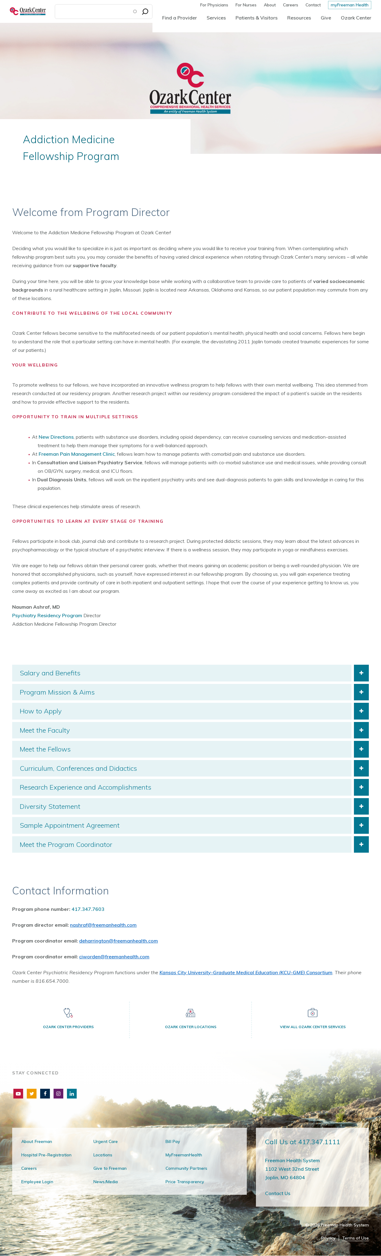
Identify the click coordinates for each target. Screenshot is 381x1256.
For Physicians (214, 5)
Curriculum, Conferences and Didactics (78, 768)
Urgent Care (105, 1141)
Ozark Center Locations (190, 1026)
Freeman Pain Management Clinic (77, 454)
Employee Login (37, 1181)
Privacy (328, 1238)
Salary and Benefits (50, 673)
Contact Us (277, 1193)
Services (216, 18)
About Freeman (36, 1141)
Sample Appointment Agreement (70, 825)
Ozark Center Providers (68, 1026)
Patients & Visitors (257, 18)
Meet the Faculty (45, 730)
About (270, 5)
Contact (313, 5)
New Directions (56, 437)
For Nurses (246, 5)
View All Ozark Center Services (313, 1026)
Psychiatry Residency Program (47, 615)
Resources (299, 18)
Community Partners (186, 1168)
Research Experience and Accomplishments (85, 787)
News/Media (105, 1181)
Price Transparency (185, 1181)
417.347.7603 (88, 909)
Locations (102, 1155)
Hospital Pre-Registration (46, 1155)
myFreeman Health (350, 5)
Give (326, 18)
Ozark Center (356, 18)
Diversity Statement (50, 806)
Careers (290, 5)
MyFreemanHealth (184, 1155)
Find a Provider (179, 18)
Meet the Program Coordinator (66, 844)
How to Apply (41, 711)
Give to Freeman (110, 1168)
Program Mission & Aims (57, 692)
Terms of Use (355, 1238)
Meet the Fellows (45, 749)
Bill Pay (173, 1141)
